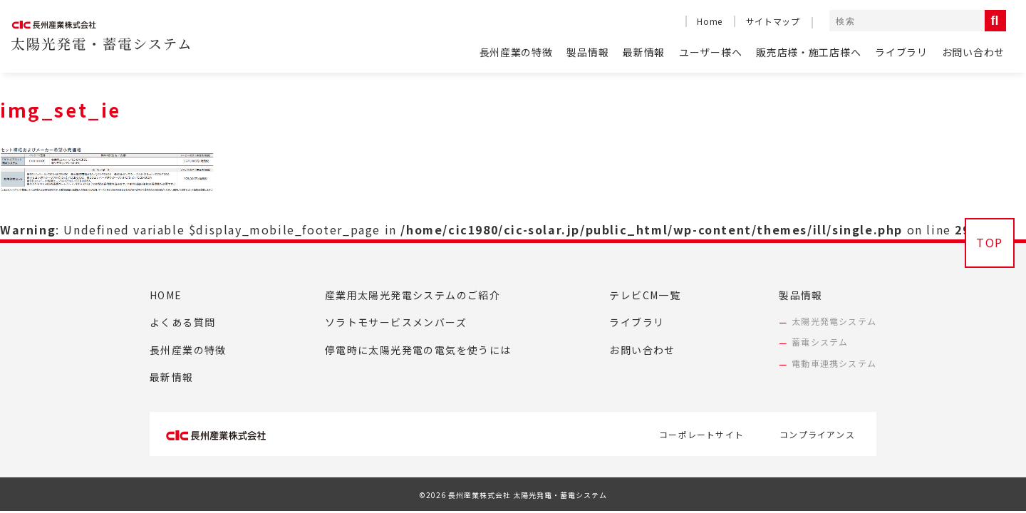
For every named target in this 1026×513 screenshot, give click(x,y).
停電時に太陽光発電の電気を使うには (418, 350)
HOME (166, 295)
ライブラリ (901, 52)
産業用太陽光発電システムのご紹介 (412, 295)
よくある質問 (182, 322)
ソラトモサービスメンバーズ (396, 322)
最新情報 (644, 52)
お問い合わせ (973, 52)
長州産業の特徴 (516, 52)
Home (709, 21)
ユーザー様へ (710, 52)
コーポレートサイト (701, 434)
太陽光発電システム (834, 321)
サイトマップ (773, 21)
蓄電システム (820, 342)
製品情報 (587, 52)
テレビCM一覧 (644, 295)
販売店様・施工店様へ (808, 52)
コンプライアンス (817, 434)
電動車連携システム (834, 363)
